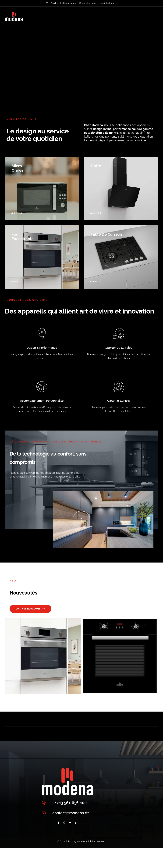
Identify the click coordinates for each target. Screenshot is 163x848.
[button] (81, 519)
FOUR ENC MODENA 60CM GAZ (120, 698)
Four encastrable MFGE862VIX (43, 698)
